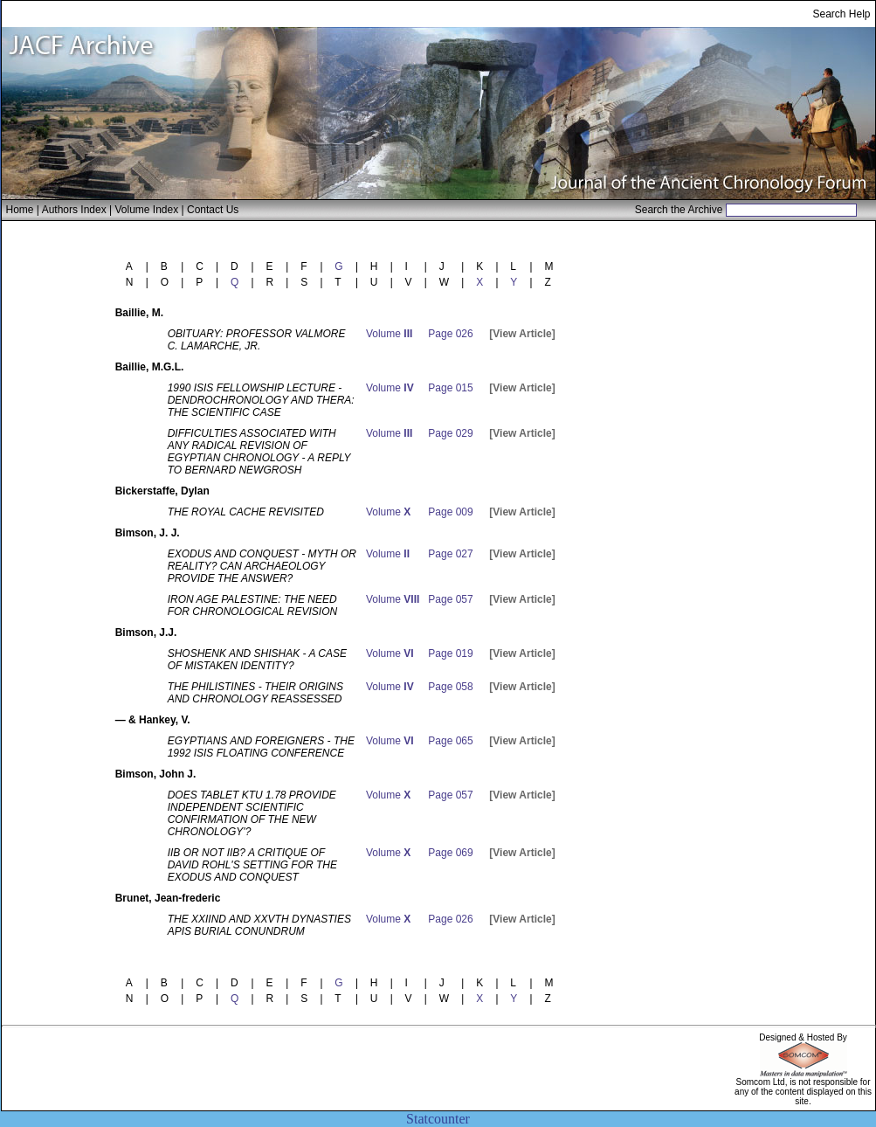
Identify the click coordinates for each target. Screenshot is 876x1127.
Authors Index (74, 210)
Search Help (841, 14)
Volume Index (146, 210)
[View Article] (522, 334)
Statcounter (438, 1118)
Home (20, 210)
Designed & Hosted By (803, 1037)
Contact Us (212, 210)
